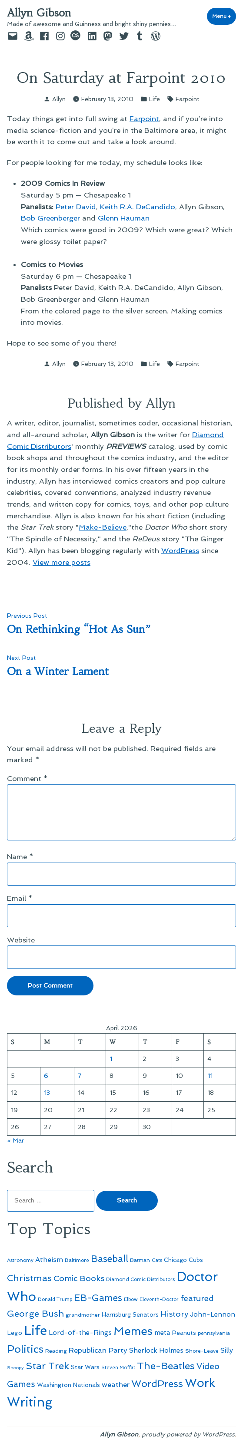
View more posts (61, 562)
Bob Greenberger (50, 218)
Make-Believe (102, 527)
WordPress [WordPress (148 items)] (157, 1383)
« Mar (15, 1140)
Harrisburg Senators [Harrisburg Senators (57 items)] (130, 1314)
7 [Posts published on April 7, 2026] (80, 1075)
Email (20, 898)
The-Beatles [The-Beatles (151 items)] (166, 1365)
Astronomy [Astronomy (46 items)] (20, 1260)
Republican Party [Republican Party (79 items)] (98, 1350)
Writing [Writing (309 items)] (30, 1402)
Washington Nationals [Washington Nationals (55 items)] (68, 1384)
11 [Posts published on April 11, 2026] (210, 1075)
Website (21, 939)
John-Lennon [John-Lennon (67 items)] (212, 1314)
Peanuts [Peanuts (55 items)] (184, 1332)
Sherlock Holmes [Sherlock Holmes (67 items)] (156, 1350)
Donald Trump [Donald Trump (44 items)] (55, 1299)
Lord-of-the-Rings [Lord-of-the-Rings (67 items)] (80, 1333)
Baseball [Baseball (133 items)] (109, 1258)
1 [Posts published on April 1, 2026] (111, 1058)
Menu (224, 16)
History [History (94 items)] (174, 1313)
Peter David (76, 206)
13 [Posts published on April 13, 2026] (47, 1092)
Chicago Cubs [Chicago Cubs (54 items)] (183, 1260)
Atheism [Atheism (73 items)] (49, 1259)
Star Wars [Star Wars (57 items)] (85, 1367)
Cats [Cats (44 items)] (157, 1260)
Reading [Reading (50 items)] (56, 1350)
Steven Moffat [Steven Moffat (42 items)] (118, 1367)
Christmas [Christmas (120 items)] (29, 1278)
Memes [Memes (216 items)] (133, 1330)
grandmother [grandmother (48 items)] (83, 1315)
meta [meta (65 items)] (162, 1333)
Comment (27, 778)
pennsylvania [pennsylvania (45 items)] (214, 1333)
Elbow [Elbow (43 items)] (131, 1299)
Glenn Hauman (124, 218)
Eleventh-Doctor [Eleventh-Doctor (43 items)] (159, 1299)
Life (154, 99)
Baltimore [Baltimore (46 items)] (77, 1260)
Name (20, 856)
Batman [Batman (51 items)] (140, 1260)
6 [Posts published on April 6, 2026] (46, 1075)
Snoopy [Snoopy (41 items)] (15, 1367)
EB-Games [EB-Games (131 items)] (98, 1297)
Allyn (59, 99)
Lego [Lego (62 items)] (14, 1332)
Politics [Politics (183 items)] (25, 1349)
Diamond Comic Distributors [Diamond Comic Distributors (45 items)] (140, 1279)
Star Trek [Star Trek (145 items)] (47, 1365)
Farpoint (188, 99)
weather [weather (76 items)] (116, 1384)
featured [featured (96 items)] (197, 1298)
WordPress (180, 550)
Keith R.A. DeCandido (137, 206)
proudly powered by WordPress (188, 1434)
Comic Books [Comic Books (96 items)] (78, 1278)
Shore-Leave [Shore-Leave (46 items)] (202, 1351)
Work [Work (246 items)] (200, 1383)
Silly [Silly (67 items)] (226, 1350)
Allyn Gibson (39, 13)
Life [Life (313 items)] (35, 1330)
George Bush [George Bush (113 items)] (35, 1313)
